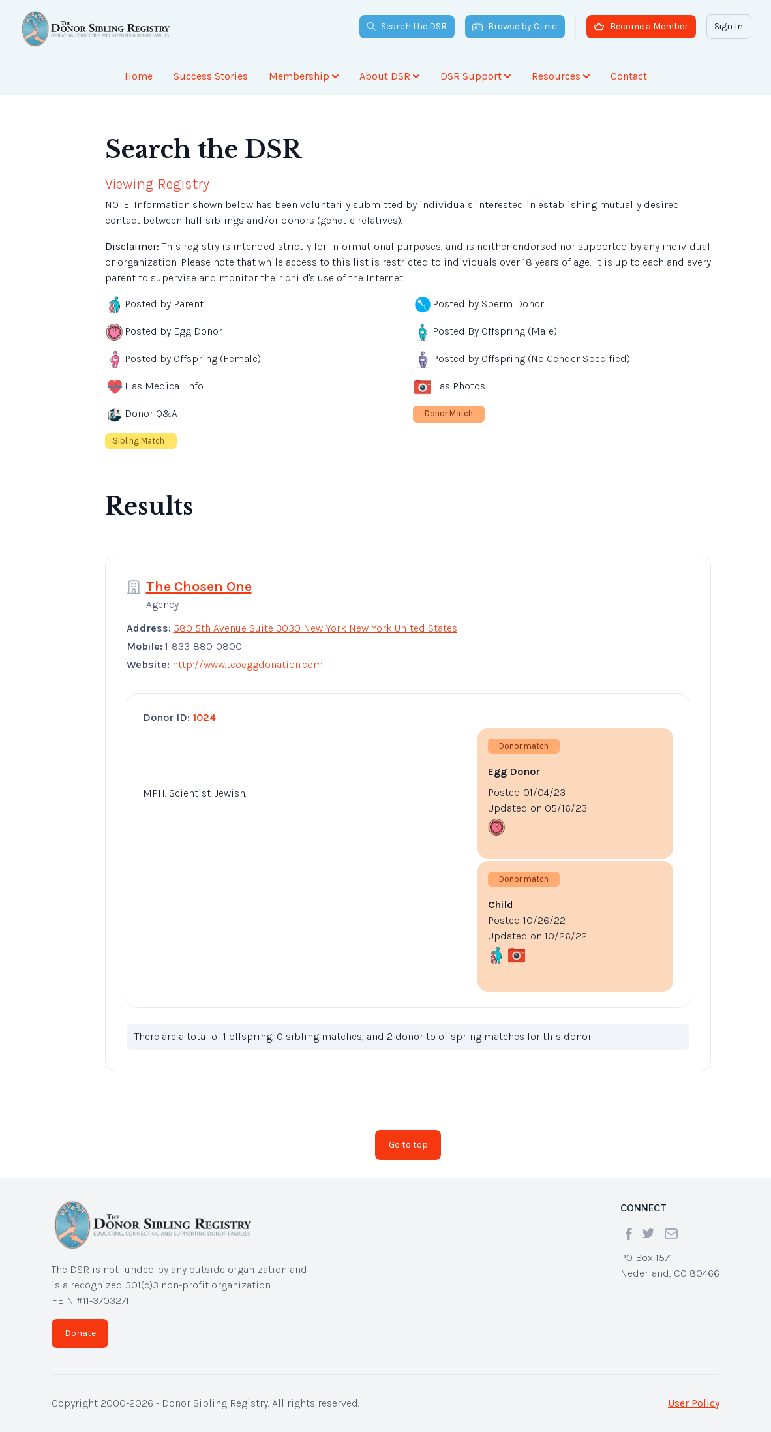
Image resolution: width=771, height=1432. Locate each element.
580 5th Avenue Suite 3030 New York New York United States (315, 628)
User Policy (693, 1403)
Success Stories (211, 76)
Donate (80, 1333)
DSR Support (475, 76)
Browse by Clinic (514, 26)
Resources (561, 76)
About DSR (389, 76)
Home (139, 76)
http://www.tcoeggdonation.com (247, 664)
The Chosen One (199, 586)
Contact (629, 76)
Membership (304, 76)
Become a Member (641, 26)
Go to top (408, 1144)
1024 (204, 717)
